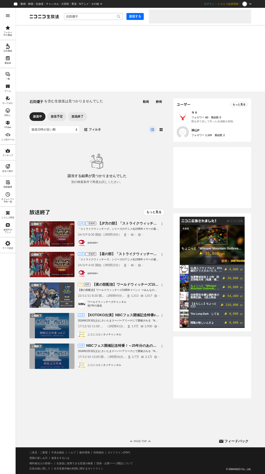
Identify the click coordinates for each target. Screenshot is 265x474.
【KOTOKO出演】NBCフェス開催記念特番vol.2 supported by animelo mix (147, 315)
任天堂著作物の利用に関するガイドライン (78, 468)
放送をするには (60, 458)
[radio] (152, 129)
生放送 (40, 4)
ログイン (209, 4)
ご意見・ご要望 (38, 452)
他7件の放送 (94, 305)
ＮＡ (194, 112)
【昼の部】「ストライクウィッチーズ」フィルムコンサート (144, 254)
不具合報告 (57, 452)
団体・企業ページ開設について (115, 463)
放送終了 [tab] (77, 116)
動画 (23, 4)
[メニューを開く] (7, 15)
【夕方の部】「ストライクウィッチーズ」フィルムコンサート (146, 223)
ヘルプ (72, 452)
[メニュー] (162, 223)
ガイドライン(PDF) (119, 452)
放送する (135, 16)
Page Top (140, 441)
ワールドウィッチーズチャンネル (106, 301)
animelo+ (92, 242)
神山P (195, 130)
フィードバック (236, 441)
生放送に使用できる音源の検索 (75, 463)
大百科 (65, 4)
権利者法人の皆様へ (41, 463)
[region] (8, 241)
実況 (74, 4)
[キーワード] (93, 16)
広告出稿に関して (39, 468)
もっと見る (154, 212)
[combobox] (93, 16)
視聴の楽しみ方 (38, 457)
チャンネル (52, 4)
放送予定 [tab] (57, 116)
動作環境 (84, 452)
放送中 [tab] (37, 116)
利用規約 (99, 452)
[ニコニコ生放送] (44, 16)
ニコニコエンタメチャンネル (104, 334)
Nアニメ (84, 4)
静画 (30, 4)
